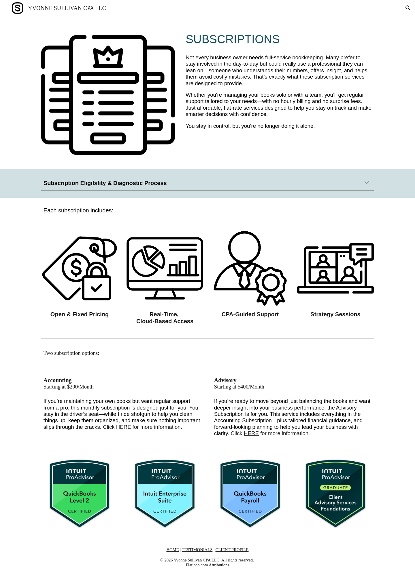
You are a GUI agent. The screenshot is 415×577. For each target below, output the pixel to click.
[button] (408, 8)
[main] (278, 39)
